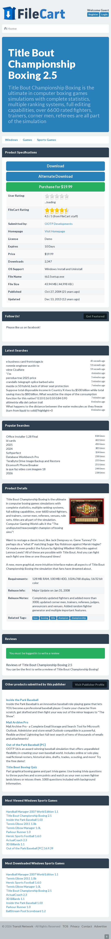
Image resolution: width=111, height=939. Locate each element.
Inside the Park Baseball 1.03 (24, 819)
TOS (65, 926)
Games (27, 139)
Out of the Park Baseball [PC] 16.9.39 (29, 848)
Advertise (100, 926)
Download (55, 166)
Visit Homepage (55, 231)
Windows (11, 139)
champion (63, 618)
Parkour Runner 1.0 (18, 832)
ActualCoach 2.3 (16, 840)
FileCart (34, 15)
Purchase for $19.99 (55, 186)
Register (93, 14)
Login (104, 14)
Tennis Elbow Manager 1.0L (23, 828)
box (36, 618)
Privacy (74, 926)
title (53, 618)
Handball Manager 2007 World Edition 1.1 (32, 811)
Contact (87, 926)
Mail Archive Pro (17, 722)
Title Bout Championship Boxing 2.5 (29, 815)
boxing (44, 618)
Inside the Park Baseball (22, 700)
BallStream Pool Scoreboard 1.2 (26, 911)
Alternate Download (55, 176)
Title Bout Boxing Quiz (21, 767)
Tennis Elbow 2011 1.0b (21, 823)
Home (10, 28)
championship (79, 618)
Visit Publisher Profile (89, 684)
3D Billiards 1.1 (15, 844)
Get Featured (95, 316)
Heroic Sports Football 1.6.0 (23, 836)
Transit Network (22, 926)
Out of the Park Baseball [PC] (26, 744)
